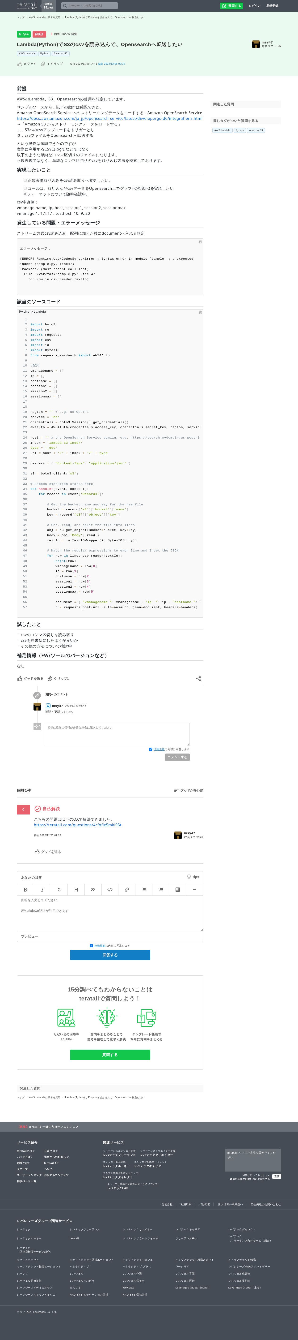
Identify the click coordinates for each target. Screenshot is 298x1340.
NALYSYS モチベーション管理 (89, 1294)
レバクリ (22, 1273)
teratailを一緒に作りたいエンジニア (53, 1127)
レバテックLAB (132, 1186)
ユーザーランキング (29, 1175)
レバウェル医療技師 (29, 1280)
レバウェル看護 (185, 1273)
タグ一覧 (22, 1169)
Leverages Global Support (193, 1287)
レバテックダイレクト (121, 1175)
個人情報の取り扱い (230, 1204)
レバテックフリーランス (119, 1153)
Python (44, 53)
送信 (276, 1176)
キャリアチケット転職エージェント (39, 1266)
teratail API (51, 1163)
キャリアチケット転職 (242, 1259)
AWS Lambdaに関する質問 (45, 17)
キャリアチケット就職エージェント (92, 1259)
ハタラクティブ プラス (137, 1266)
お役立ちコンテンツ (56, 1175)
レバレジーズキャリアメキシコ (36, 1294)
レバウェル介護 (132, 1273)
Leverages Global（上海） (245, 1287)
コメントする (177, 757)
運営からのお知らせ (56, 1156)
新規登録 (272, 5)
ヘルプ (48, 1169)
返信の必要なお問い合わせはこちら (250, 1179)
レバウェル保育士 (239, 1273)
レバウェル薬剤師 (239, 1280)
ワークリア (182, 1266)
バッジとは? (25, 1156)
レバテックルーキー (116, 1164)
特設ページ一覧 (26, 1181)
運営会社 (167, 1204)
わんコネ (75, 1287)
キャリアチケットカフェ (138, 1259)
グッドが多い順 (191, 790)
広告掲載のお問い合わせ (266, 1204)
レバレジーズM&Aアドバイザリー (249, 1266)
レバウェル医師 (185, 1280)
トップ (21, 17)
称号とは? (23, 1163)
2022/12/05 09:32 (111, 64)
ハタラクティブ (79, 1266)
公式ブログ (51, 1151)
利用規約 (186, 1204)
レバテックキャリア (150, 1164)
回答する (110, 955)
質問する (110, 1055)
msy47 (267, 42)
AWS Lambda (27, 53)
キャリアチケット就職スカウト (195, 1259)
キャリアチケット (28, 1259)
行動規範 (159, 749)
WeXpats (128, 1287)
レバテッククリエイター (158, 1153)
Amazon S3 (60, 53)
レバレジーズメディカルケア (35, 1287)
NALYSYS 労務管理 (135, 1294)
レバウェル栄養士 (134, 1280)
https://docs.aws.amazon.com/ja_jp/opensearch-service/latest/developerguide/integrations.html (110, 118)
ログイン (255, 5)
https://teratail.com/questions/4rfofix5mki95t (78, 824)
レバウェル (77, 1273)
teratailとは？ (26, 1151)
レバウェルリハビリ (82, 1280)
